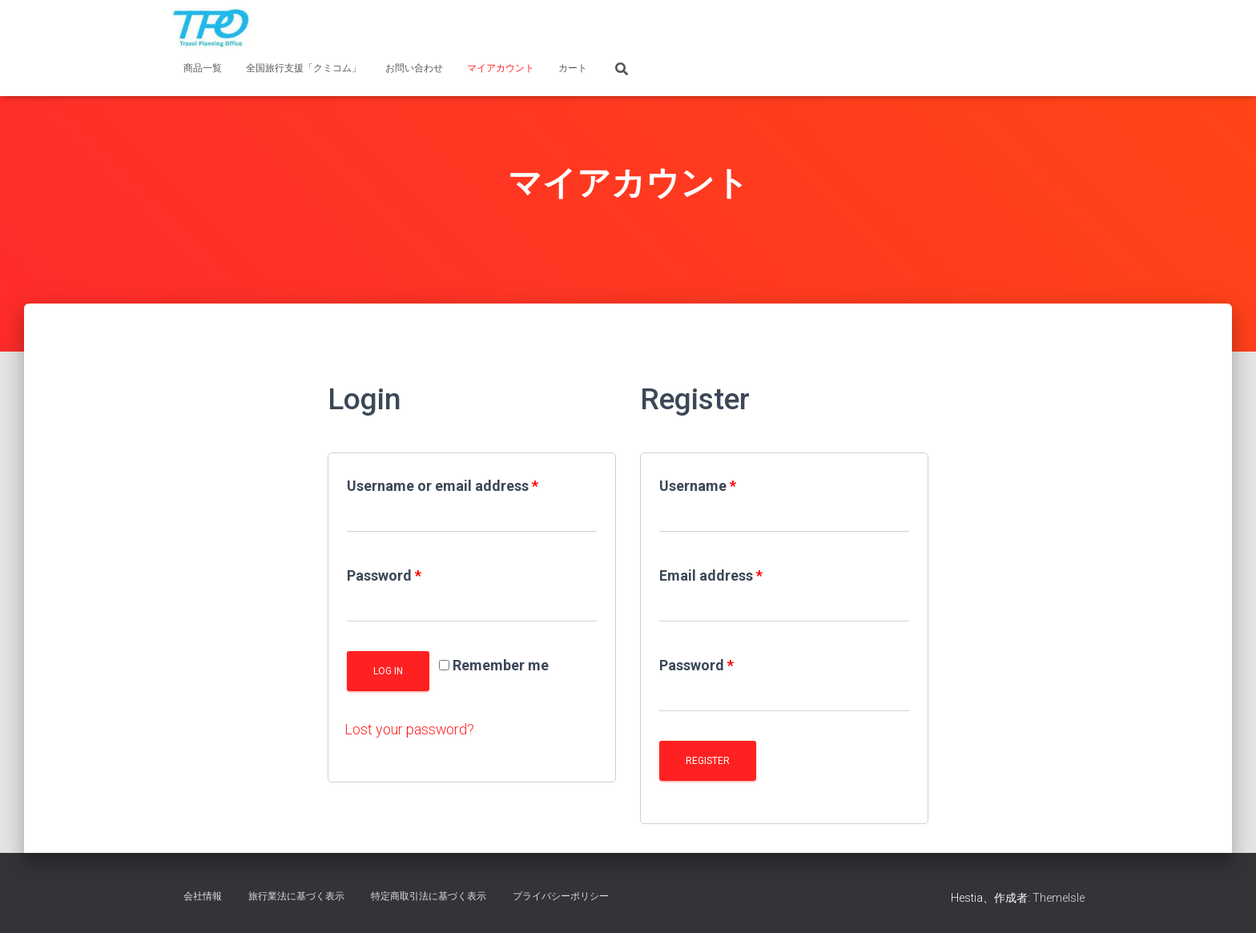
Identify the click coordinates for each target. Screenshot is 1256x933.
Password (384, 575)
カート (572, 68)
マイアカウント (500, 68)
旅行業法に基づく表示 (296, 896)
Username (697, 485)
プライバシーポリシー (561, 896)
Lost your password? (409, 729)
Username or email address (442, 485)
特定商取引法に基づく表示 (428, 896)
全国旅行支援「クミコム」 (303, 68)
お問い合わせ (414, 68)
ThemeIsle (1059, 897)
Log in (388, 671)
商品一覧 (202, 68)
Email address (711, 575)
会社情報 (202, 896)
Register (708, 760)
